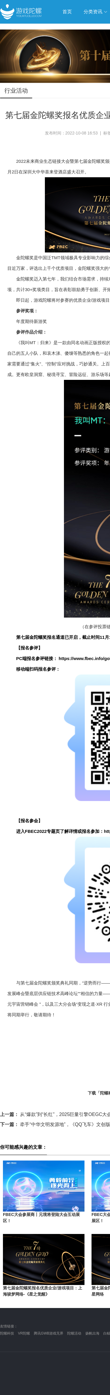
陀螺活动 (74, 1333)
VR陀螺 (24, 1333)
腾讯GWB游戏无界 (48, 1333)
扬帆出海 (92, 1333)
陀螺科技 (7, 1333)
